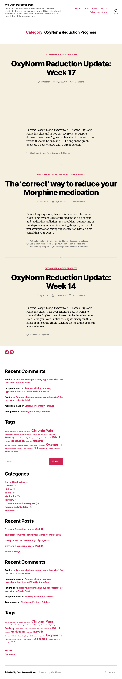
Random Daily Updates (16, 507)
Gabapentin (35, 244)
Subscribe (95, 12)
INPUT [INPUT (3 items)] (57, 437)
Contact (103, 8)
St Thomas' (65, 153)
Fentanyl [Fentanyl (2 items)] (10, 437)
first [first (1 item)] (17, 438)
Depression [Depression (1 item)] (44, 434)
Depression (75, 241)
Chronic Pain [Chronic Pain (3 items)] (42, 430)
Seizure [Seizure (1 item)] (29, 448)
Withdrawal (83, 246)
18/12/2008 (60, 202)
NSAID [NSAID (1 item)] (31, 445)
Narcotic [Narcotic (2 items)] (38, 440)
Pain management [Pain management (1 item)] (10, 448)
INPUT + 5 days (12, 551)
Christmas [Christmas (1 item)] (27, 431)
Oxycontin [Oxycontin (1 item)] (42, 445)
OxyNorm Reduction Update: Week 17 (61, 68)
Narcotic (64, 244)
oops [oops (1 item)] (35, 445)
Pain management (61, 246)
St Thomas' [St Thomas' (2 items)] (40, 448)
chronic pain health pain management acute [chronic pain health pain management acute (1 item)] (18, 434)
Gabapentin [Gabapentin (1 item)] (32, 438)
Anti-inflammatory (38, 241)
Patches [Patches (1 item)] (19, 448)
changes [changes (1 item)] (20, 431)
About (104, 12)
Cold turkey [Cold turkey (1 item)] (36, 434)
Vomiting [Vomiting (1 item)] (57, 448)
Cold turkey (64, 241)
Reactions (10, 510)
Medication (43, 175)
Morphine (56, 244)
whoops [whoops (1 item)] (7, 451)
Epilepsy (84, 241)
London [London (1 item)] (7, 441)
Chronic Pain (45, 153)
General (9, 485)
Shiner (47, 82)
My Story (9, 500)
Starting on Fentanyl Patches (39, 406)
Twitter (8, 650)
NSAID (49, 246)
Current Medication (15, 482)
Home (78, 8)
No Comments (78, 202)
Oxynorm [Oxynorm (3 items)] (54, 444)
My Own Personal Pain (19, 4)
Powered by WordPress (49, 672)
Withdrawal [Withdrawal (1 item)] (14, 451)
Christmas (34, 153)
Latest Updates (90, 8)
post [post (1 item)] (24, 448)
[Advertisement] (61, 110)
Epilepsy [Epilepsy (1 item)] (52, 434)
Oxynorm (56, 153)
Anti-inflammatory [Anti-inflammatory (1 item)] (10, 431)
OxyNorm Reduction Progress (61, 54)
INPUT (8, 492)
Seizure (73, 246)
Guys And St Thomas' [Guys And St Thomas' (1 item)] (44, 438)
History (8, 489)
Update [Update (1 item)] (50, 448)
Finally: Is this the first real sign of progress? (27, 540)
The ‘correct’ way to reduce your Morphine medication (61, 188)
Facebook (10, 654)
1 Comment (79, 82)
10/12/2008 (60, 295)
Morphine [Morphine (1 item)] (29, 441)
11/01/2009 (61, 82)
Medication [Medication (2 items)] (18, 440)
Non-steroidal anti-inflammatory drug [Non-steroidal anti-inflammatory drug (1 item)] (16, 445)
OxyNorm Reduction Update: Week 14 (61, 282)
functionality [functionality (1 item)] (24, 438)
